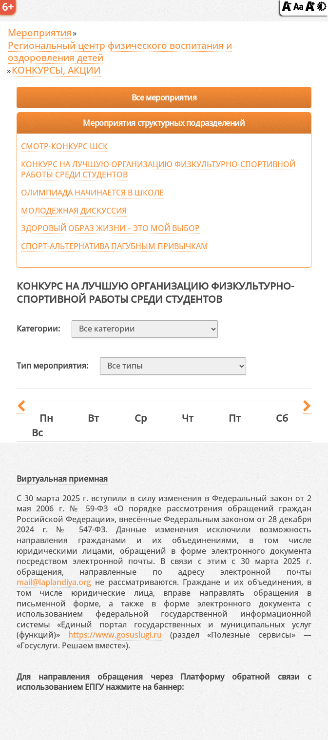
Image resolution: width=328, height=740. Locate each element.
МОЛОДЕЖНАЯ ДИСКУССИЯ (74, 210)
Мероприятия (40, 32)
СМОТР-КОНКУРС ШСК (64, 146)
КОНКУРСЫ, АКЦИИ (56, 70)
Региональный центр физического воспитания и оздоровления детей (120, 51)
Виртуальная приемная (62, 478)
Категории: (38, 328)
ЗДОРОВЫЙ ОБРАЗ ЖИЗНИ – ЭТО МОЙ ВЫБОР (110, 228)
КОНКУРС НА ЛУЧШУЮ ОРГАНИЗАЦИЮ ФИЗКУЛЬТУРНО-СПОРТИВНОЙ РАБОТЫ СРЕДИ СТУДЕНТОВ (158, 169)
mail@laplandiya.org (54, 582)
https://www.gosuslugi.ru (115, 634)
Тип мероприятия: (52, 365)
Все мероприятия (164, 97)
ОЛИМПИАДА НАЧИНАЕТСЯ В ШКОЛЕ (92, 192)
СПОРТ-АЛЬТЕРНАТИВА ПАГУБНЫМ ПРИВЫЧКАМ (114, 246)
